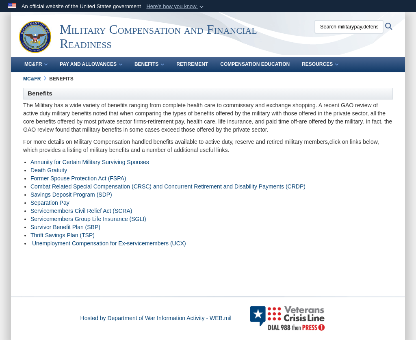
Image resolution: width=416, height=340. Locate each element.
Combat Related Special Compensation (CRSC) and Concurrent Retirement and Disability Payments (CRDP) (168, 186)
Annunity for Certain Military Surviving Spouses (89, 162)
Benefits (149, 64)
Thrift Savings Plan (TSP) (62, 235)
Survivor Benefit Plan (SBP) (65, 227)
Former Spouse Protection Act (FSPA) (78, 178)
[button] (175, 6)
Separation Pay (49, 202)
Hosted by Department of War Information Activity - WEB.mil (156, 318)
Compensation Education (255, 64)
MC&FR (36, 64)
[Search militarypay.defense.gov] (349, 27)
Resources (320, 64)
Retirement (192, 64)
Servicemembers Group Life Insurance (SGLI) (88, 219)
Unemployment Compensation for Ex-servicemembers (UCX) (109, 243)
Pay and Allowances (91, 64)
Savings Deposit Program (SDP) (71, 194)
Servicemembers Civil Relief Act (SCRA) (81, 211)
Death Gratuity (48, 170)
